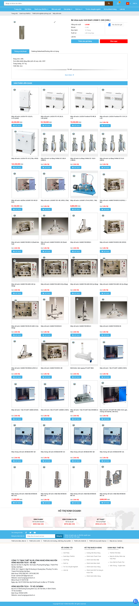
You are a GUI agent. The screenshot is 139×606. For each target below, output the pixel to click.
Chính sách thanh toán (94, 556)
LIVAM (87, 24)
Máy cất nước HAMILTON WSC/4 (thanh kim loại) (25, 243)
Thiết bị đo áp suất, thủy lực (97, 541)
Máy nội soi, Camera (116, 541)
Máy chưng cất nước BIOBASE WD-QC (53, 452)
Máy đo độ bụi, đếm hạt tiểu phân (117, 557)
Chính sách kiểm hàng (94, 576)
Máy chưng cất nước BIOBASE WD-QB (82, 452)
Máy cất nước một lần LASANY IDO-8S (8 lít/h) (24, 201)
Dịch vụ (65, 563)
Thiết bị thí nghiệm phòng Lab (41, 13)
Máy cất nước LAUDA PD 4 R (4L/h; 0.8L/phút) (52, 117)
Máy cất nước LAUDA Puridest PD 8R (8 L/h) (83, 117)
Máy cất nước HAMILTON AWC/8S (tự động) (84, 284)
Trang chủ (14, 13)
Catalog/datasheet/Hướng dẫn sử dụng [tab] (45, 51)
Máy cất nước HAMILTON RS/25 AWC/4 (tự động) (24, 327)
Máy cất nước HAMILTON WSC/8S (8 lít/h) (113, 242)
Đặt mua (17, 125)
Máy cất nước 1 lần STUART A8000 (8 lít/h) (24, 410)
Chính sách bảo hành (93, 563)
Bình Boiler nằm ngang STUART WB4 (81, 368)
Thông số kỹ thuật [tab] (20, 51)
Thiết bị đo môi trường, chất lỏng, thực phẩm (57, 541)
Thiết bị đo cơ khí (34, 541)
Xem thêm (68, 75)
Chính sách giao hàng (93, 567)
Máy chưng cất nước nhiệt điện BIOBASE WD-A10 (53, 494)
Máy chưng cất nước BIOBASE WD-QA (112, 452)
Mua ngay (113, 41)
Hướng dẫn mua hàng (93, 553)
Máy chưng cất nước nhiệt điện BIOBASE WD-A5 (83, 494)
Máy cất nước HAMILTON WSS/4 (80, 326)
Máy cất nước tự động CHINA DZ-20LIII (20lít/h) (53, 159)
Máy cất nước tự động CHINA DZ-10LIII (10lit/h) (82, 159)
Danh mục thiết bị (25, 13)
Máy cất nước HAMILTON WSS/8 (51, 326)
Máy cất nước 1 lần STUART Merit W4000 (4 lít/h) (84, 410)
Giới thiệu (66, 553)
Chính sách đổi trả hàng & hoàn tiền (95, 571)
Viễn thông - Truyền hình (117, 565)
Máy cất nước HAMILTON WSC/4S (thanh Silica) (54, 243)
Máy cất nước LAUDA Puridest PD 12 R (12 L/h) (113, 117)
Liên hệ (65, 570)
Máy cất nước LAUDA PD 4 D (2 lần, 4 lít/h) (24, 158)
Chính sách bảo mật (93, 560)
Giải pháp (66, 560)
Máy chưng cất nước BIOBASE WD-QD (23, 452)
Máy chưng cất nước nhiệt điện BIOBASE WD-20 (112, 494)
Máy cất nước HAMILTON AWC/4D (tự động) (23, 285)
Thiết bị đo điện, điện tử (18, 541)
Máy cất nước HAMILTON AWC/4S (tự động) (114, 284)
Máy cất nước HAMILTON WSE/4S (110, 326)
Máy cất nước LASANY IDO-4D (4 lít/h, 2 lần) (55, 200)
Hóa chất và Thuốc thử (117, 562)
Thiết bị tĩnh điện (115, 553)
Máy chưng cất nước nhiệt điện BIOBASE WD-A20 (24, 494)
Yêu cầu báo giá (116, 24)
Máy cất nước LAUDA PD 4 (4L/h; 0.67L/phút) (22, 117)
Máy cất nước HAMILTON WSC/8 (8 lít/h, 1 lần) (113, 201)
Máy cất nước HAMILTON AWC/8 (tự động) (54, 284)
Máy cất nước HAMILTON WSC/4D (51, 368)
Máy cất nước (57, 13)
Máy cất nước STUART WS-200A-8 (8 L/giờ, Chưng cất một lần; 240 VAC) (113, 410)
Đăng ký (59, 536)
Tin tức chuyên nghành (70, 567)
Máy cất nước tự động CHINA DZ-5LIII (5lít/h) (112, 159)
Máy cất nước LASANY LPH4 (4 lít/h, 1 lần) (83, 200)
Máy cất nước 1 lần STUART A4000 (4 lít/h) (113, 368)
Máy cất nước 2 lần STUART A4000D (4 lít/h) (55, 410)
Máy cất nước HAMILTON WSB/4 (80, 242)
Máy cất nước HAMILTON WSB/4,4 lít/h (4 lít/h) (24, 369)
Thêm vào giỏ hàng (85, 41)
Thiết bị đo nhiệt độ (80, 541)
